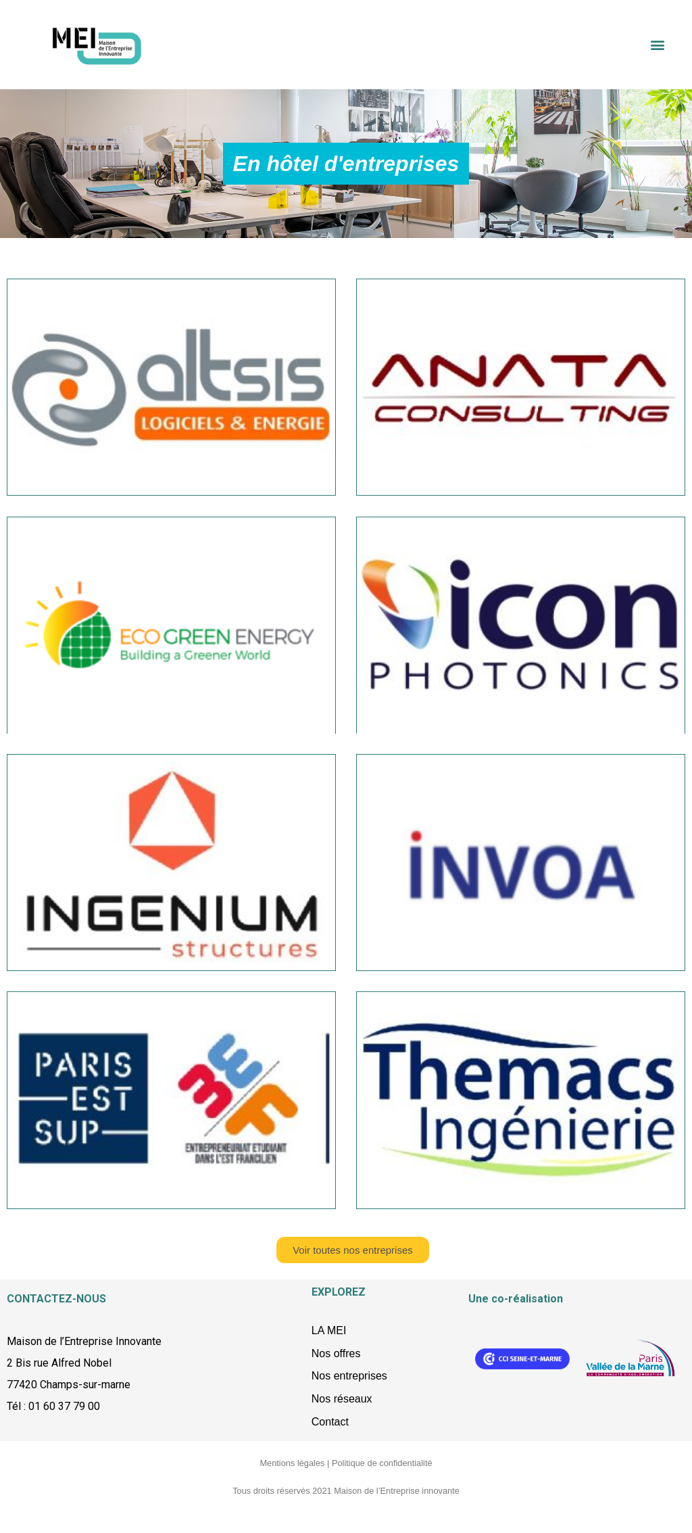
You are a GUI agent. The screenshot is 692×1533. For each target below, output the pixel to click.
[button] (657, 45)
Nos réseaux (342, 1399)
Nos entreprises (349, 1376)
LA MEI (329, 1330)
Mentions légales (292, 1463)
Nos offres (336, 1353)
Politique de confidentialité (382, 1463)
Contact (330, 1422)
